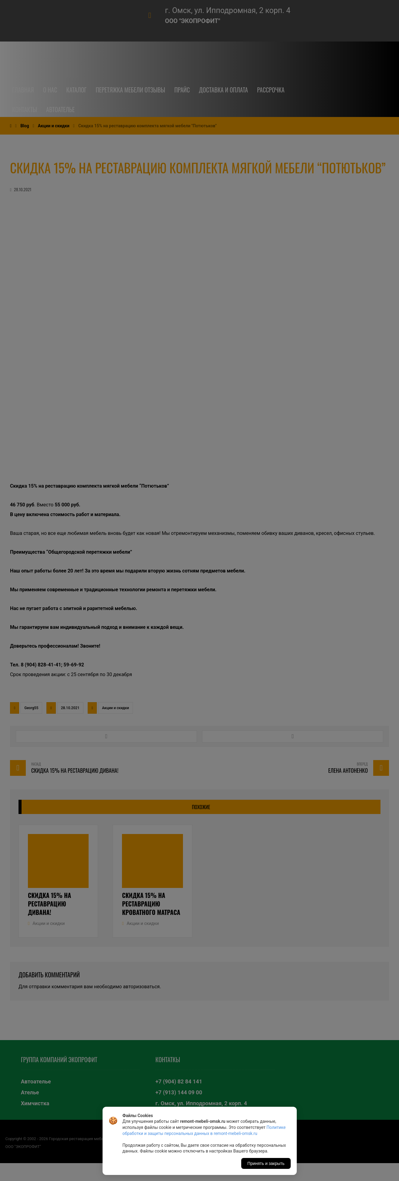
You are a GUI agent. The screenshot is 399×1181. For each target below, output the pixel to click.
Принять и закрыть (265, 1163)
